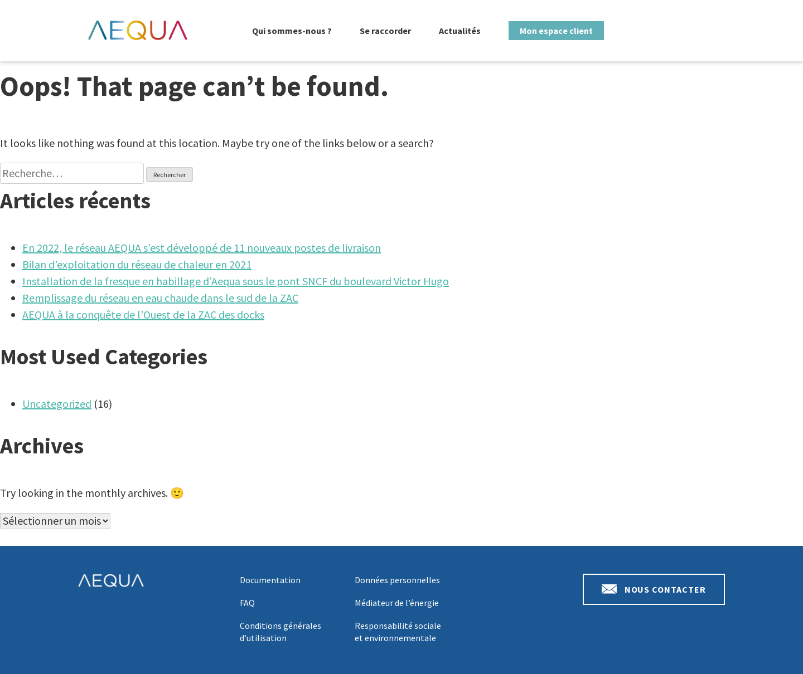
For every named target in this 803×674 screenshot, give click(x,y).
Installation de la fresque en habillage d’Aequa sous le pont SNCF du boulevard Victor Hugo (235, 281)
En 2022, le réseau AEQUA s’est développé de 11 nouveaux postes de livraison (201, 248)
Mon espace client (556, 30)
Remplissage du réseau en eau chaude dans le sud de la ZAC (160, 298)
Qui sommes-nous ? (292, 30)
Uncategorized (56, 404)
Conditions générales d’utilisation (280, 631)
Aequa (137, 30)
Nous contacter (665, 589)
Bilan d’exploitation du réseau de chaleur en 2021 (136, 264)
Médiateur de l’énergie (397, 602)
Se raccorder (385, 30)
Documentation (270, 579)
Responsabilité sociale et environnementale (398, 631)
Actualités (460, 30)
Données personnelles (397, 579)
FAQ (247, 602)
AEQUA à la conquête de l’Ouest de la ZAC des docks (143, 314)
